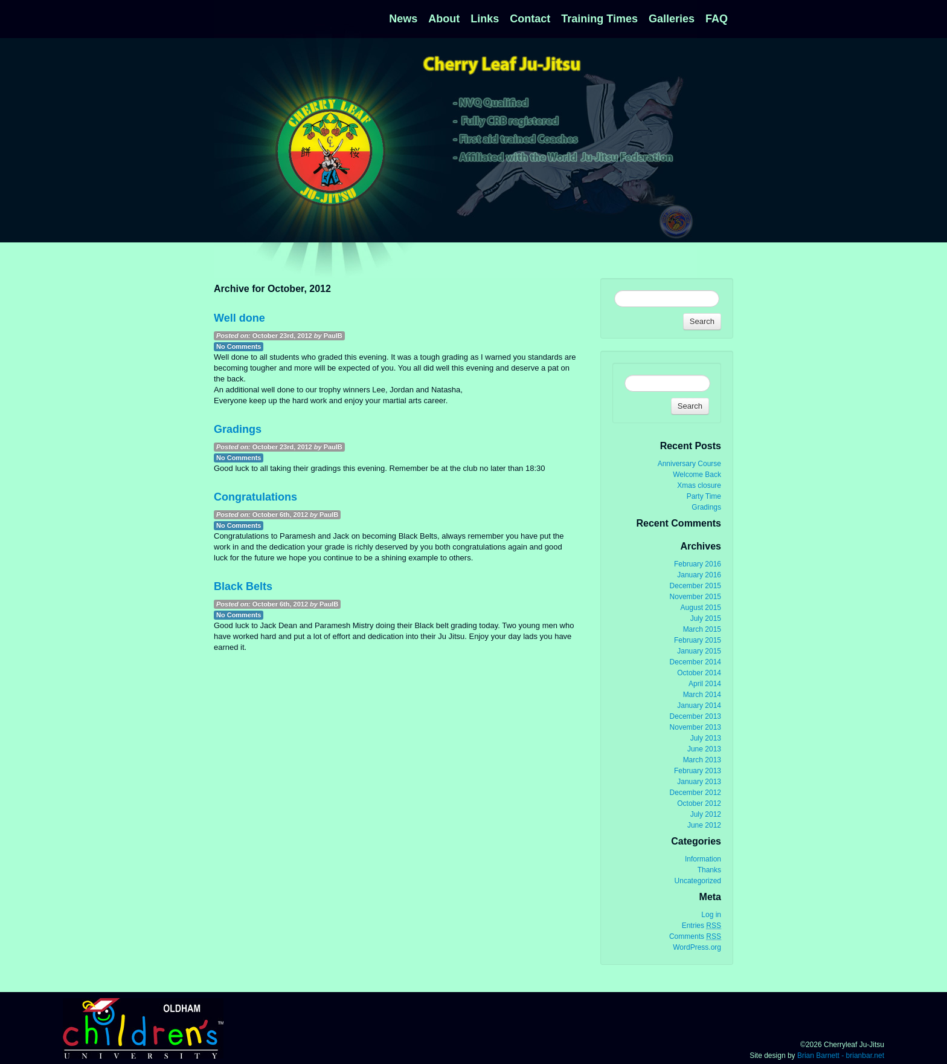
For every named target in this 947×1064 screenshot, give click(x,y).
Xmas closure (699, 485)
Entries (701, 925)
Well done (239, 318)
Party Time (704, 496)
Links (484, 19)
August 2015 (701, 607)
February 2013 (697, 771)
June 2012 (704, 825)
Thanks (709, 870)
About (444, 19)
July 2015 (705, 618)
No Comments (238, 346)
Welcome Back (697, 474)
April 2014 (705, 684)
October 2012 (699, 803)
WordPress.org (697, 947)
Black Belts (243, 586)
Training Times (599, 19)
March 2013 (702, 760)
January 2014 (699, 705)
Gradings (238, 429)
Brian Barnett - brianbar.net (840, 1055)
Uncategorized (698, 881)
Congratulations (255, 497)
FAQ (716, 19)
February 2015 (697, 640)
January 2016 (699, 575)
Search (702, 321)
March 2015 (702, 629)
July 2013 (705, 738)
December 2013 (695, 716)
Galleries (672, 19)
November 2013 (695, 727)
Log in (711, 914)
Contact (530, 19)
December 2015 (695, 586)
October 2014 (699, 673)
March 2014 (702, 694)
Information (703, 859)
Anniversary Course (689, 463)
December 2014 (695, 662)
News (403, 19)
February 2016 (697, 564)
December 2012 (695, 792)
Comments (695, 936)
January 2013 (699, 781)
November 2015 (695, 596)
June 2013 (704, 749)
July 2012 (705, 814)
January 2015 (699, 651)
